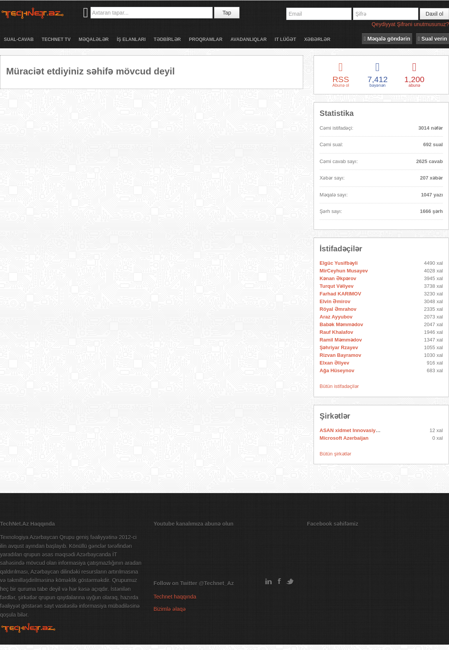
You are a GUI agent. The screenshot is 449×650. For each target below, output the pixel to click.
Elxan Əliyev (334, 363)
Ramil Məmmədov (341, 340)
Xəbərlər (317, 39)
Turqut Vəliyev (336, 286)
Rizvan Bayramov (340, 355)
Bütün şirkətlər (336, 454)
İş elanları (131, 39)
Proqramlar (205, 39)
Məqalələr (94, 39)
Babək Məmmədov (341, 324)
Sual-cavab (19, 39)
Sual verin (432, 39)
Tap (227, 13)
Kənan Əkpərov (338, 278)
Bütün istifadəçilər (339, 386)
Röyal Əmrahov (338, 309)
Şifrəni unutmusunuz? (423, 24)
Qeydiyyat (383, 24)
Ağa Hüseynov (337, 370)
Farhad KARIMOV (340, 294)
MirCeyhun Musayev (344, 271)
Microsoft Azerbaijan (344, 438)
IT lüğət (285, 39)
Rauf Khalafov (336, 332)
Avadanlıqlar (249, 39)
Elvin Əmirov (335, 301)
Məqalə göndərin (387, 39)
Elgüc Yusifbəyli (339, 263)
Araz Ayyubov (336, 317)
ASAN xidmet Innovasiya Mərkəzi (359, 430)
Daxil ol (434, 14)
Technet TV (56, 39)
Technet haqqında (175, 597)
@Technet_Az (216, 583)
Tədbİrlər (167, 39)
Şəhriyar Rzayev (339, 347)
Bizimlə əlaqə (170, 609)
